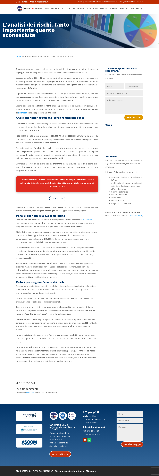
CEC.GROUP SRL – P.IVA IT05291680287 (34, 471)
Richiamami (134, 117)
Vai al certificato (60, 454)
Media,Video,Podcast (127, 2)
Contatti (134, 9)
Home (38, 9)
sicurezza (22, 112)
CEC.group (91, 471)
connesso (30, 392)
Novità (123, 9)
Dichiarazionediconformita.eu (69, 471)
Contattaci (57, 198)
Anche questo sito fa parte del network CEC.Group (97, 2)
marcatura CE (89, 219)
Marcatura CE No (75, 9)
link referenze (136, 215)
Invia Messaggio (132, 444)
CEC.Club (140, 2)
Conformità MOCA (97, 9)
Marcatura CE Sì (53, 9)
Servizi (113, 9)
